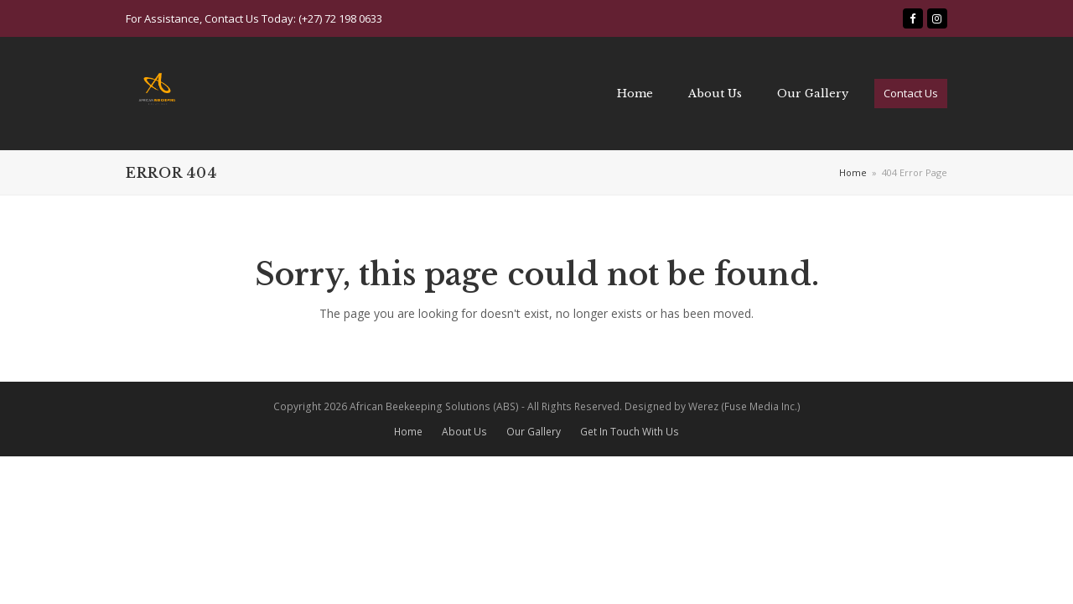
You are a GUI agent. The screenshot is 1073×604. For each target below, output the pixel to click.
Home (408, 431)
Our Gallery (533, 431)
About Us (464, 431)
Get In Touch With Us (629, 431)
